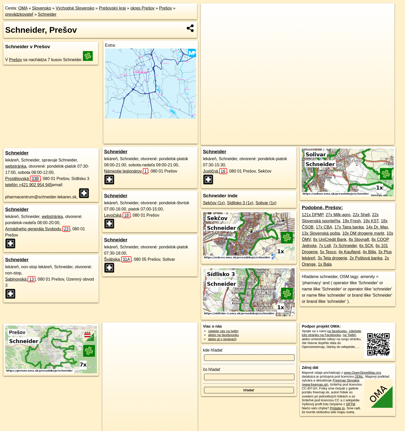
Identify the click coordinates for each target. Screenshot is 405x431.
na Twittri (349, 335)
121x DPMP (312, 215)
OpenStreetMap (290, 141)
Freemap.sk (316, 141)
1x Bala (325, 264)
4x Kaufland (349, 252)
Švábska (117, 259)
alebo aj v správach (222, 339)
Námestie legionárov (126, 171)
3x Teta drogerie (332, 258)
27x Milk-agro (338, 215)
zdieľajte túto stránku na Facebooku (331, 333)
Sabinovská (20, 279)
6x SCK (366, 245)
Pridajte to (337, 408)
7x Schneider (345, 245)
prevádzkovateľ (19, 14)
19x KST (371, 221)
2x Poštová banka (365, 258)
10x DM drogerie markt (363, 233)
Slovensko (41, 8)
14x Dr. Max (377, 227)
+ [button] (209, 12)
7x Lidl (325, 245)
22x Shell (361, 215)
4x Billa (369, 252)
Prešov (165, 8)
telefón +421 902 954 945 (28, 185)
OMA (23, 8)
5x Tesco (328, 252)
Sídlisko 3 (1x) (240, 203)
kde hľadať (213, 350)
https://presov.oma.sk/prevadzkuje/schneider (363, 141)
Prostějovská (23, 179)
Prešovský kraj (112, 8)
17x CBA (324, 227)
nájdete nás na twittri (223, 331)
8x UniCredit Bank (329, 239)
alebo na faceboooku (223, 335)
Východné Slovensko (75, 8)
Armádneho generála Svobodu (37, 229)
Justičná (215, 171)
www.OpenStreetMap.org (362, 373)
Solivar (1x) (265, 203)
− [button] (209, 20)
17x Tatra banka (349, 227)
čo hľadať (212, 369)
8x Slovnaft (359, 239)
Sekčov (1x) (214, 203)
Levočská (117, 215)
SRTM (350, 404)
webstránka (15, 166)
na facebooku (337, 331)
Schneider (47, 14)
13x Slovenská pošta (321, 233)
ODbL (359, 376)
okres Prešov (142, 8)
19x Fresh (351, 221)
